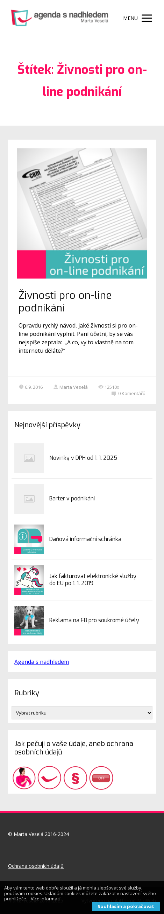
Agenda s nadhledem (41, 662)
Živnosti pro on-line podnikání (65, 301)
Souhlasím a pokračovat (126, 906)
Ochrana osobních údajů (36, 866)
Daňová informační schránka (85, 539)
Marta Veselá (70, 387)
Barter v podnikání (72, 498)
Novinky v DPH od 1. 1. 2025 (83, 458)
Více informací (45, 898)
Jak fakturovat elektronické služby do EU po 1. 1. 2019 (92, 579)
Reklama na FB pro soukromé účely (94, 620)
